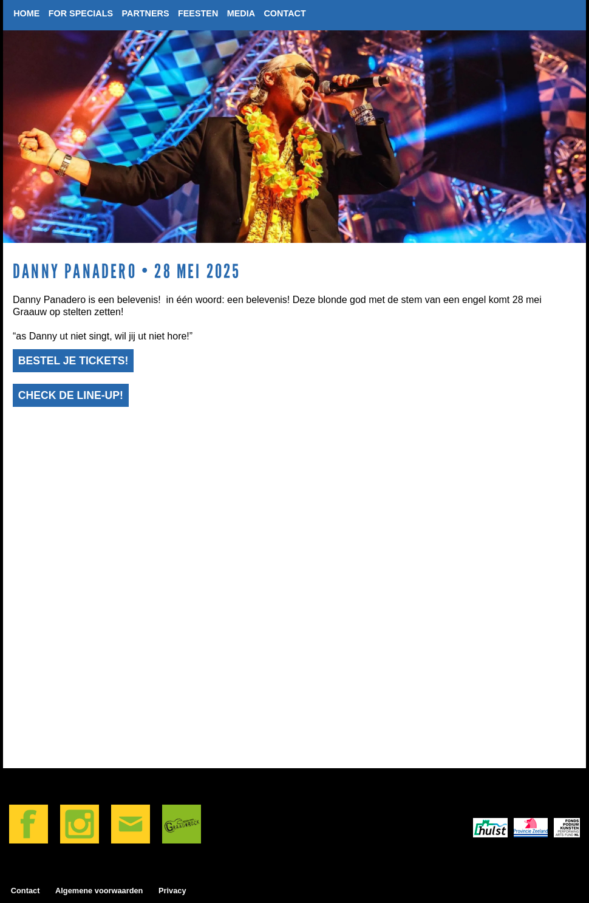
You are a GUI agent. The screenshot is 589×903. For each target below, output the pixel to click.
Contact (25, 890)
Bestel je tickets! (73, 361)
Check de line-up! (70, 395)
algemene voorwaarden (99, 890)
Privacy (172, 890)
